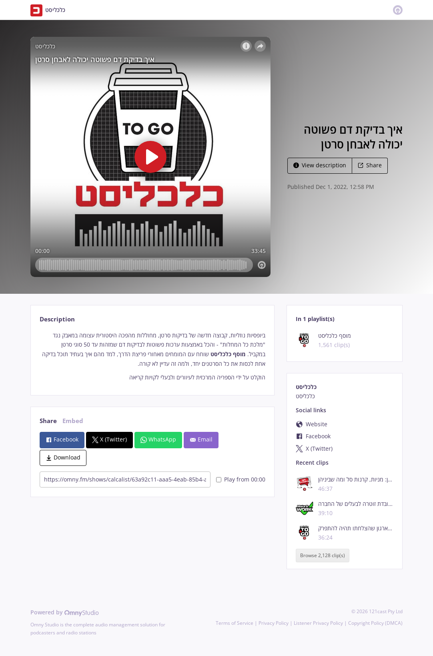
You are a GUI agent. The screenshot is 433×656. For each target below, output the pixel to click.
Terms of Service (234, 623)
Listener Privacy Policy (318, 623)
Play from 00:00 (240, 479)
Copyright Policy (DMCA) (375, 623)
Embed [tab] (72, 421)
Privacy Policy (274, 623)
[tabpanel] (152, 356)
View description (319, 165)
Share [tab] (48, 421)
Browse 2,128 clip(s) (322, 555)
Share (370, 165)
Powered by (64, 612)
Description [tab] (57, 319)
